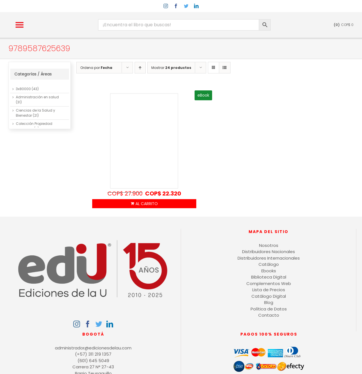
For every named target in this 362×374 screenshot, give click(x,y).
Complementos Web (268, 283)
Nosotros (268, 245)
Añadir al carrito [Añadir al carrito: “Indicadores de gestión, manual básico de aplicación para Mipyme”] (144, 203)
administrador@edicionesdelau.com (93, 348)
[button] (19, 25)
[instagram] (165, 6)
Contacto (268, 315)
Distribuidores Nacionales (268, 252)
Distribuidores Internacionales (269, 258)
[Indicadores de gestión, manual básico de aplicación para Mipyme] (144, 141)
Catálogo (268, 264)
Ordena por (96, 67)
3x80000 (23, 88)
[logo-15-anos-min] (67, 17)
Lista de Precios (268, 290)
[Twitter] (98, 324)
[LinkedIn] (109, 324)
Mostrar (171, 67)
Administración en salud (37, 97)
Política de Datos (269, 309)
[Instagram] (76, 324)
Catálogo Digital (268, 296)
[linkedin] (196, 6)
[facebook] (176, 6)
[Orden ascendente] (140, 67)
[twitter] (186, 6)
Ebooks (268, 271)
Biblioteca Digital (268, 277)
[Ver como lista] (224, 67)
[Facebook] (87, 324)
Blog (268, 302)
